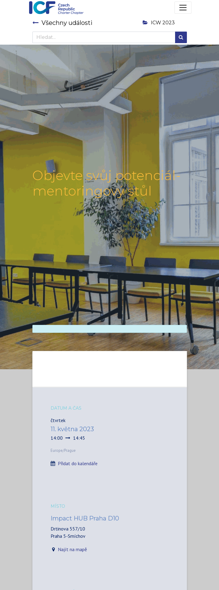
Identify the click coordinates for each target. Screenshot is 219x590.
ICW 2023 (159, 23)
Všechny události (62, 22)
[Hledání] (181, 37)
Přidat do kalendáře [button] (78, 463)
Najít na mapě (72, 549)
